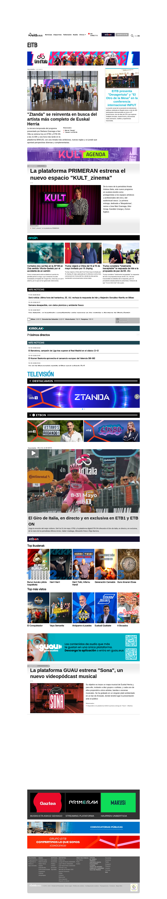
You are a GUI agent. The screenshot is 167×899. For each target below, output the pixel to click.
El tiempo (93, 859)
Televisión (67, 35)
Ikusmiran (54, 867)
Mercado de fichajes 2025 (66, 869)
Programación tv (32, 860)
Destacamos (42, 381)
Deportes (57, 35)
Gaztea (41, 865)
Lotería (92, 865)
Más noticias (36, 289)
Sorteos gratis (95, 862)
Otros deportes (63, 879)
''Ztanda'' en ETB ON (71, 132)
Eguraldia (53, 869)
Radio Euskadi (43, 861)
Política (53, 863)
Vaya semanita (32, 865)
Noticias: (54, 858)
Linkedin (107, 868)
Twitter (107, 862)
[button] (82, 409)
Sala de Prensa (95, 870)
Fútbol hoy (62, 860)
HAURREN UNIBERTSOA (114, 816)
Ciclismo (61, 875)
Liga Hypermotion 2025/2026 (67, 865)
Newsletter (108, 858)
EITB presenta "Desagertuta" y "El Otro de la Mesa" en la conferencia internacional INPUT (122, 98)
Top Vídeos (79, 860)
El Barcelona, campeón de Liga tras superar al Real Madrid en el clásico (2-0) (63, 351)
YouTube (107, 870)
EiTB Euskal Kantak (44, 869)
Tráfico (92, 860)
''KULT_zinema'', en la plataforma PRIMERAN (45, 228)
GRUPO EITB (122, 34)
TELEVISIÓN (40, 374)
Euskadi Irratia (43, 860)
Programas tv (32, 861)
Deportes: (62, 858)
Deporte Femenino (64, 871)
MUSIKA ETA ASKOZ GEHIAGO (46, 816)
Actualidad (54, 860)
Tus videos (121, 322)
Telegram (107, 866)
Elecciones (94, 863)
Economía (54, 861)
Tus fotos (121, 319)
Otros (81, 35)
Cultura (53, 865)
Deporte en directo (64, 881)
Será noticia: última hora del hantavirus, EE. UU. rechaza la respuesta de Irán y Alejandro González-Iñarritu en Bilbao (81, 297)
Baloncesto (62, 877)
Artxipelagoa (42, 875)
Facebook (108, 860)
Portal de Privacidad (58, 886)
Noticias (48, 35)
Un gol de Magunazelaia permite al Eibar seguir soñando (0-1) (56, 366)
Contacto (112, 886)
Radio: (41, 858)
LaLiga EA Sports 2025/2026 (67, 861)
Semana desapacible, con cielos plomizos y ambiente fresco (56, 305)
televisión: (32, 858)
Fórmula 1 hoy (63, 867)
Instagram (108, 864)
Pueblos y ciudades (97, 868)
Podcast (41, 873)
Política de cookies (78, 886)
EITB (32, 45)
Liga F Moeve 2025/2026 (66, 863)
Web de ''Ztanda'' (70, 130)
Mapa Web (119, 886)
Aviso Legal (68, 886)
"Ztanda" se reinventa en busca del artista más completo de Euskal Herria (62, 119)
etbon (41, 415)
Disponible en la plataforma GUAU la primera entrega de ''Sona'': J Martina (110, 705)
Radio (75, 35)
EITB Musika (42, 867)
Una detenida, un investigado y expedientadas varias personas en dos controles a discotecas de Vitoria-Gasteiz (79, 313)
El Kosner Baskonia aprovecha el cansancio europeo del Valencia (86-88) (61, 358)
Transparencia (104, 886)
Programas (42, 871)
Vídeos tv (31, 863)
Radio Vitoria (42, 863)
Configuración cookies (92, 886)
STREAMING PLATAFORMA (80, 816)
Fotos (78, 861)
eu (136, 36)
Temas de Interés (96, 866)
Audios (78, 863)
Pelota (60, 873)
